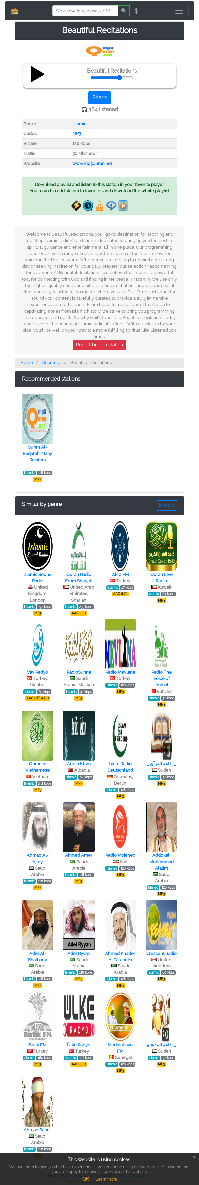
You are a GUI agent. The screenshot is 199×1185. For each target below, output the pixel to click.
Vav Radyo (37, 672)
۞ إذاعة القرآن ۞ (161, 763)
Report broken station (99, 344)
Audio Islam (79, 763)
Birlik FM (37, 1044)
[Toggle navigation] (179, 10)
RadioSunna (79, 672)
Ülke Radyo (78, 1044)
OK (85, 1179)
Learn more (106, 1179)
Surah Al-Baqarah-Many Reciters (37, 453)
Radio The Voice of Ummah (161, 678)
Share (99, 97)
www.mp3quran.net (92, 163)
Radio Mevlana (120, 672)
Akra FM (120, 574)
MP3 (76, 133)
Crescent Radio (161, 953)
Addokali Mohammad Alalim (161, 861)
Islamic (79, 123)
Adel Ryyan (78, 953)
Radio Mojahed (120, 855)
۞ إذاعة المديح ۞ (161, 1044)
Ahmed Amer (78, 855)
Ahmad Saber (37, 1129)
